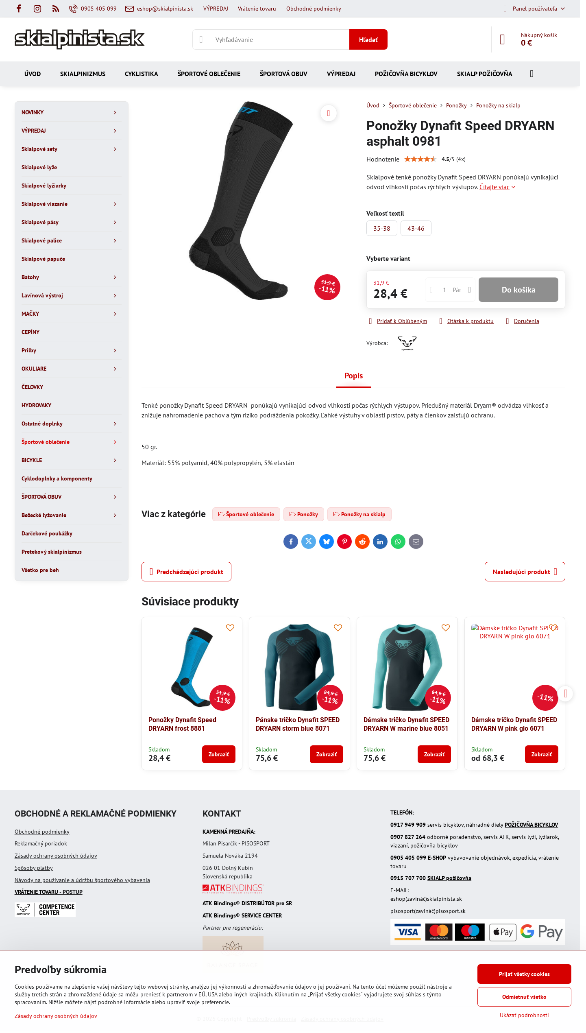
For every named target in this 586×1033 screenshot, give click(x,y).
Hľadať (368, 39)
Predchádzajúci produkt (186, 572)
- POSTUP (49, 891)
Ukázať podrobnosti (524, 1015)
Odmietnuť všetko (524, 996)
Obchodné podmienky (42, 831)
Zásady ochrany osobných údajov (56, 855)
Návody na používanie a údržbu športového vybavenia (82, 880)
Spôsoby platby (34, 867)
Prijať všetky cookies (524, 974)
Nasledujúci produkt (525, 572)
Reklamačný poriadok (41, 843)
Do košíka (519, 289)
